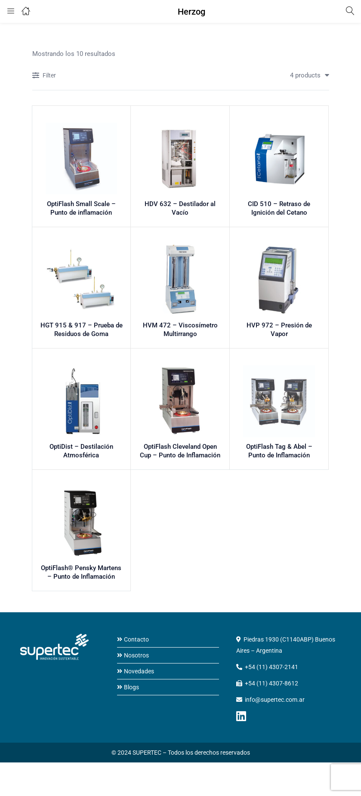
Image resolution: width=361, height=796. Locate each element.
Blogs (131, 690)
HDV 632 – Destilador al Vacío (180, 207)
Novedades (139, 674)
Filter (44, 76)
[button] (306, 75)
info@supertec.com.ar (275, 703)
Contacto (136, 642)
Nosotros (136, 658)
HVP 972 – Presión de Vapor (279, 329)
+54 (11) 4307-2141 (271, 670)
